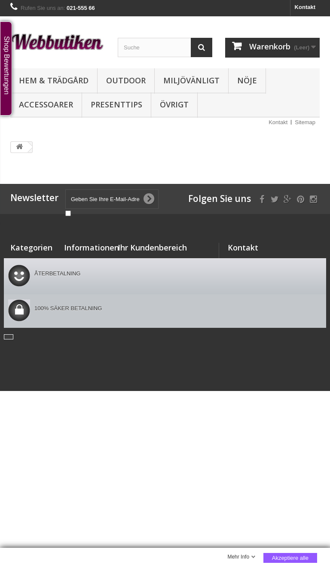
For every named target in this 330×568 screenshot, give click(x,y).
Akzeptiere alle (290, 558)
